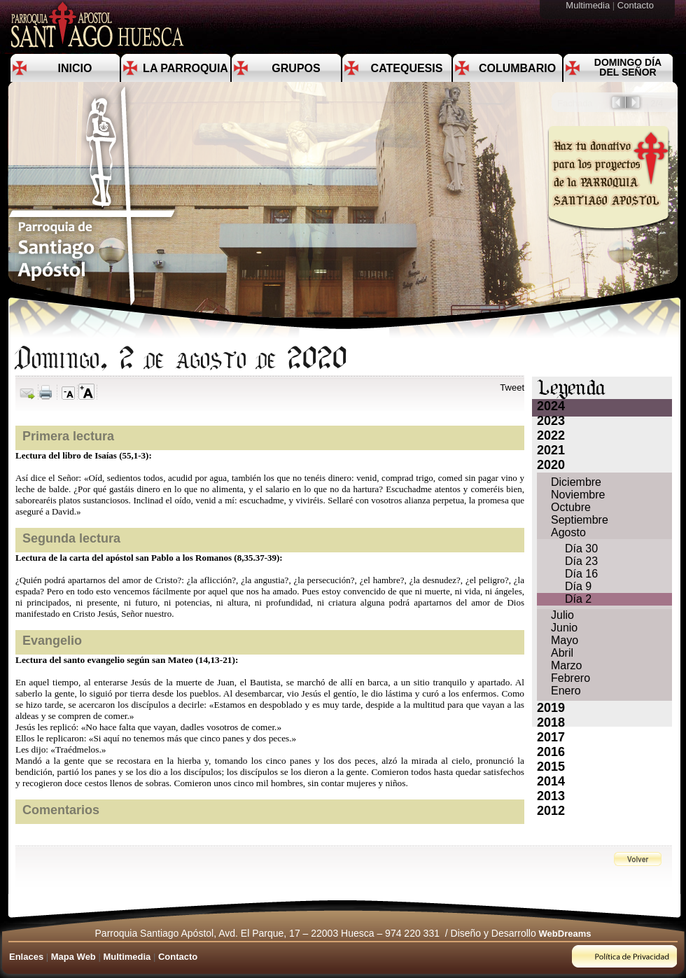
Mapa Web (73, 956)
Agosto (568, 532)
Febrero (570, 678)
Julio (562, 615)
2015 (551, 767)
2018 (551, 722)
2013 (551, 796)
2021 (551, 450)
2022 (551, 435)
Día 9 (578, 586)
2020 (551, 465)
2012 (551, 811)
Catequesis (407, 68)
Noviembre (578, 495)
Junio (564, 628)
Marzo (566, 665)
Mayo (564, 640)
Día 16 (581, 574)
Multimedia (589, 5)
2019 (551, 708)
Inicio (75, 68)
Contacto (637, 5)
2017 (551, 737)
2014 (551, 781)
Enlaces (26, 956)
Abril (562, 653)
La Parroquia (185, 68)
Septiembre (579, 520)
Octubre (571, 507)
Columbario (517, 68)
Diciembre (576, 482)
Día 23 (581, 561)
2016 (551, 752)
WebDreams (565, 933)
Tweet (512, 387)
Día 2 (578, 599)
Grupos (296, 68)
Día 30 (581, 548)
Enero (566, 691)
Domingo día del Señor (628, 67)
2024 (551, 406)
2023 (551, 421)
